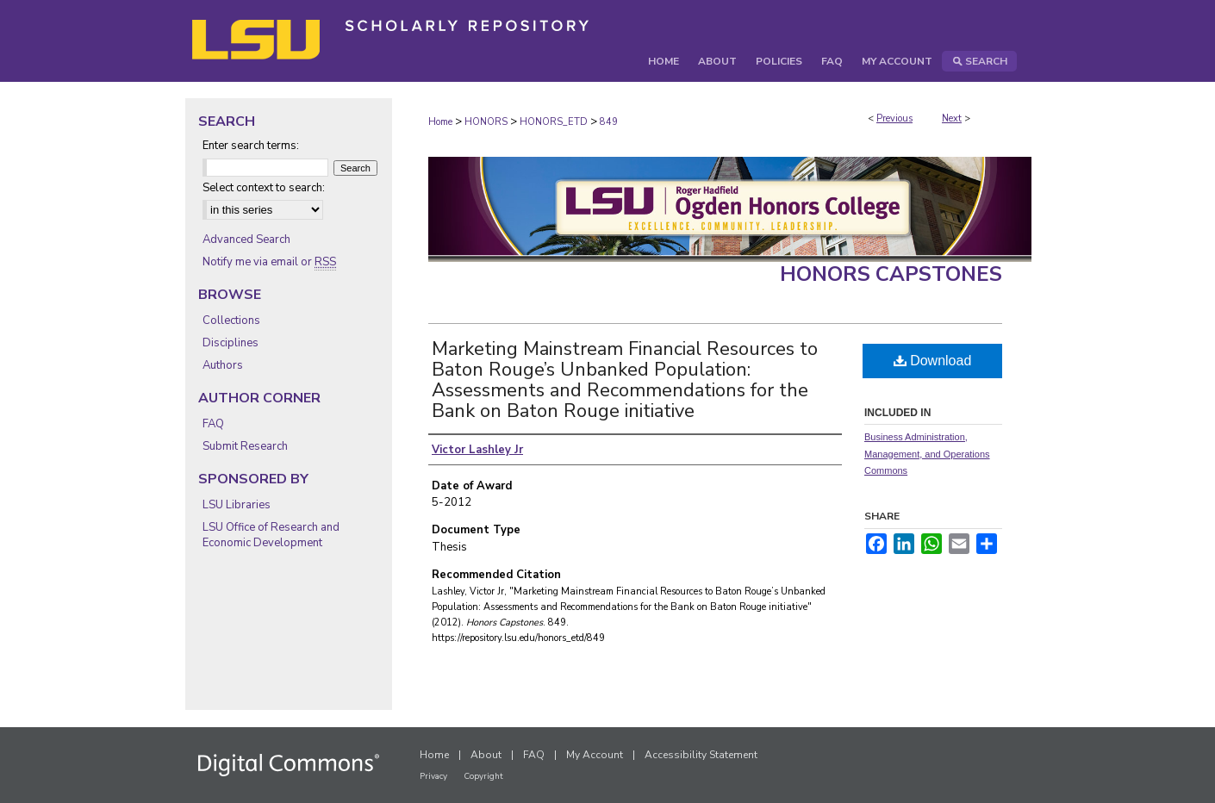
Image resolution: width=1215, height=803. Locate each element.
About (486, 755)
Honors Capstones (891, 274)
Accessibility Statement (701, 755)
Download (933, 360)
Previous (894, 118)
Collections (231, 320)
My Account (594, 755)
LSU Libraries (236, 505)
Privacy (433, 776)
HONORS (486, 121)
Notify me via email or (269, 262)
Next (952, 118)
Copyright (483, 776)
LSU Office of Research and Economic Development (271, 535)
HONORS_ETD (554, 121)
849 (609, 121)
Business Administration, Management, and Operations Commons (927, 454)
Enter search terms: (250, 145)
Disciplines (230, 343)
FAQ (213, 424)
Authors (222, 365)
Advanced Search (246, 239)
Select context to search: (263, 188)
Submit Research (245, 446)
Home (440, 121)
